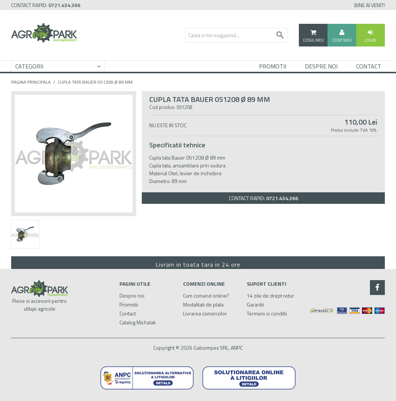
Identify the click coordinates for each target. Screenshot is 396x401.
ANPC (237, 348)
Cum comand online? (206, 295)
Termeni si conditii (267, 313)
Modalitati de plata (203, 304)
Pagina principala (31, 82)
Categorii (29, 66)
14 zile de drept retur (270, 295)
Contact (368, 66)
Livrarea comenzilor (205, 313)
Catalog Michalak (137, 322)
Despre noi (131, 295)
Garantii (255, 304)
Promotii (272, 66)
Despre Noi (321, 66)
